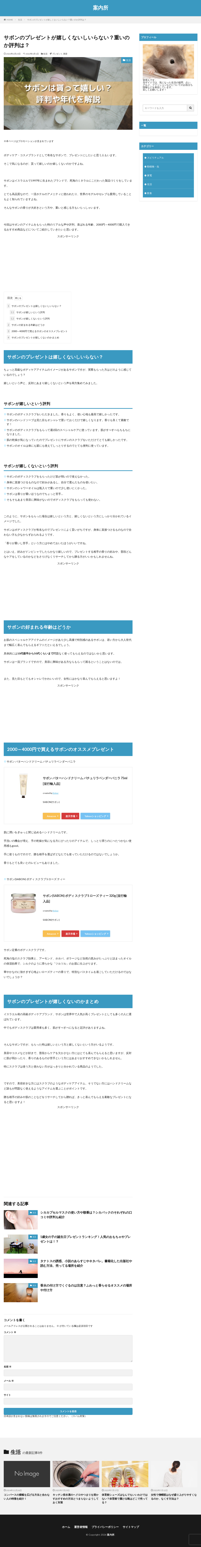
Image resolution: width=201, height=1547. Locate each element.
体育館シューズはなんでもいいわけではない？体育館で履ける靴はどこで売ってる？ (125, 1498)
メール (9, 1381)
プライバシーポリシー (105, 1526)
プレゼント (57, 54)
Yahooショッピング (95, 816)
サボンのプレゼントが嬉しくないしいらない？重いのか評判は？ (56, 19)
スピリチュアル (155, 157)
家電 (149, 175)
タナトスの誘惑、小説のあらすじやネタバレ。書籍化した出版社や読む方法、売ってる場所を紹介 (86, 1263)
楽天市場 (70, 816)
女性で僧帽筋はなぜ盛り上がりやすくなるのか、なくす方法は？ (174, 1496)
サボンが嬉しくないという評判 (30, 318)
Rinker (56, 793)
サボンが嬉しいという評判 (27, 312)
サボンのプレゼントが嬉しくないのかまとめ (33, 337)
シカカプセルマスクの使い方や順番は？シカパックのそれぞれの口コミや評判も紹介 (86, 1214)
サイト (7, 1395)
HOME (10, 19)
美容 (65, 54)
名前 (7, 1366)
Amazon (51, 816)
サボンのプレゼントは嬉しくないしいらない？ (34, 306)
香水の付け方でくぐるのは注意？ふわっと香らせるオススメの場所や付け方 (86, 1287)
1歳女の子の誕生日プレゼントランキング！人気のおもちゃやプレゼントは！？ (85, 1239)
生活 (20, 19)
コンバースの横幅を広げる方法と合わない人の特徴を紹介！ (27, 1496)
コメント (10, 1332)
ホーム (66, 1526)
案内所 (100, 7)
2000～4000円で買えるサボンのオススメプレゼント (37, 331)
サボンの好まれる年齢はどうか (26, 325)
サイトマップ (131, 1526)
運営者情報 (81, 1526)
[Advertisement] (68, 263)
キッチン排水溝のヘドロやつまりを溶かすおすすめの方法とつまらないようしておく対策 (76, 1498)
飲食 (149, 193)
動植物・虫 (153, 166)
